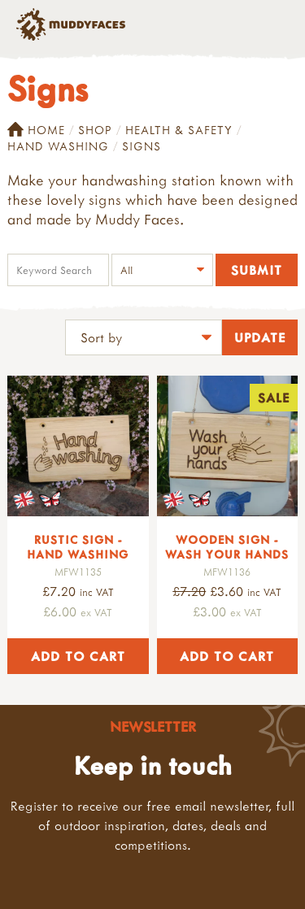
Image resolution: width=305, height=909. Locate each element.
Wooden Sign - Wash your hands (227, 547)
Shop (95, 129)
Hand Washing (58, 146)
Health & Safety (179, 129)
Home (36, 130)
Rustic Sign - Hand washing (78, 547)
